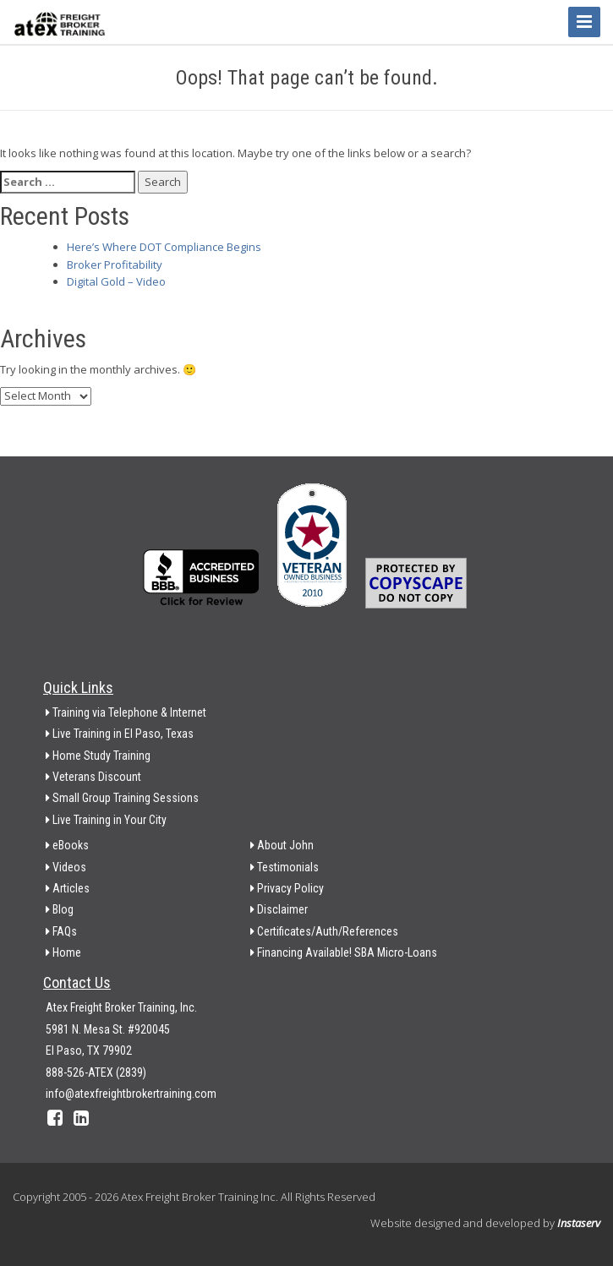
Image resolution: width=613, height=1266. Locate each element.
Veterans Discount (93, 776)
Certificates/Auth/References (324, 931)
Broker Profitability (114, 264)
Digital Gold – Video (116, 281)
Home (63, 952)
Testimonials (284, 867)
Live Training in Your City (106, 820)
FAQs (61, 931)
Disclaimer (279, 909)
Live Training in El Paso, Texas (120, 733)
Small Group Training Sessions (122, 798)
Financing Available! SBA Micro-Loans (343, 952)
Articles (68, 888)
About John (282, 845)
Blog (60, 909)
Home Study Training (98, 755)
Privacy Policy (287, 888)
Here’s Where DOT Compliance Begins (164, 246)
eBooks (67, 845)
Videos (66, 867)
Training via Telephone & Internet (126, 712)
